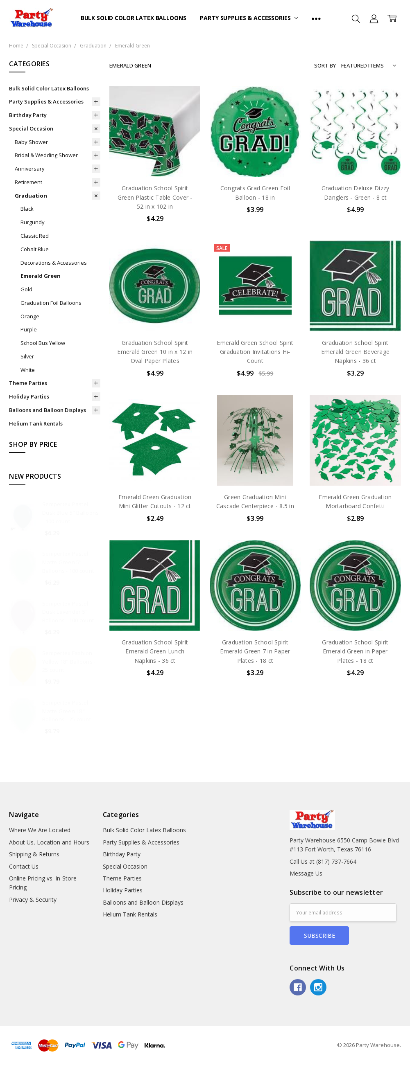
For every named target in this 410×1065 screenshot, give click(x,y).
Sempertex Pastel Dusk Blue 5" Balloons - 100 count (70, 512)
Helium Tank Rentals (36, 423)
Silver (27, 356)
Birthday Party (28, 115)
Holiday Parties (29, 396)
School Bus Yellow (42, 343)
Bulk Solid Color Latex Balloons (133, 18)
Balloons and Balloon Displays (47, 410)
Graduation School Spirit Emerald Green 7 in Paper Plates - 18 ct (255, 651)
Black (27, 208)
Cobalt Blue (34, 249)
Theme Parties (28, 383)
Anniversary (30, 168)
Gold (26, 289)
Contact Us (24, 866)
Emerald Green (40, 275)
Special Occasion (31, 128)
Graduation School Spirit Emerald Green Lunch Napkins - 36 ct (155, 651)
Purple (28, 329)
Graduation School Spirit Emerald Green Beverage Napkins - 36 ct (355, 352)
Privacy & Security (33, 899)
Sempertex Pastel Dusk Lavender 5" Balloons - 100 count (68, 612)
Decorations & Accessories (53, 262)
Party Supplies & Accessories (249, 18)
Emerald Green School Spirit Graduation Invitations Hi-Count (255, 352)
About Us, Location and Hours (49, 842)
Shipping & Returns (34, 854)
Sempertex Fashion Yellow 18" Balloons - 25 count (68, 661)
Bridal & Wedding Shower (46, 155)
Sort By (325, 65)
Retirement (28, 182)
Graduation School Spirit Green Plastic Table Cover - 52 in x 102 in (155, 197)
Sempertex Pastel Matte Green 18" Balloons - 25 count (66, 711)
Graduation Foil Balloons (51, 302)
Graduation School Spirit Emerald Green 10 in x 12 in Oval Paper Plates (155, 352)
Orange (29, 316)
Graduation (31, 195)
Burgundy (32, 222)
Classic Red (34, 235)
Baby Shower (31, 142)
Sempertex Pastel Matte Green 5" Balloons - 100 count (68, 562)
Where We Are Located (39, 830)
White (27, 370)
